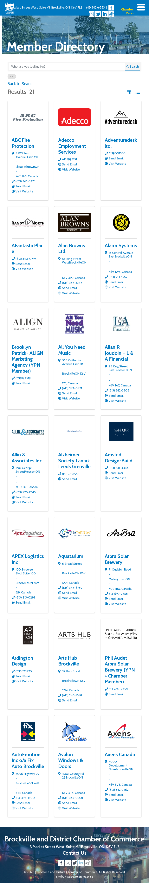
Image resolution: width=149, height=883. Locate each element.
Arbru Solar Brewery (117, 559)
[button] (129, 92)
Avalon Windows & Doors (70, 760)
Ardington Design (22, 661)
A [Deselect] (12, 76)
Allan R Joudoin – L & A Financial (119, 353)
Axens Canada (120, 754)
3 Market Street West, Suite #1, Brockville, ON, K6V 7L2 (45, 7)
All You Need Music (72, 350)
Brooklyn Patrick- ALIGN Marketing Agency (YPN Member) (27, 359)
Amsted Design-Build (119, 458)
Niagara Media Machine (79, 876)
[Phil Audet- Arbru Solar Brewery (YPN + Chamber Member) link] (121, 634)
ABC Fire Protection (23, 143)
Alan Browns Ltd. (71, 248)
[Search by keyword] (67, 66)
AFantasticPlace (27, 248)
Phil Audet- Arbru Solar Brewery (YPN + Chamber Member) (120, 670)
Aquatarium (70, 556)
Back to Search (20, 83)
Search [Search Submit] (132, 66)
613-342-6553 (95, 7)
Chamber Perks (127, 11)
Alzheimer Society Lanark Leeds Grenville (74, 460)
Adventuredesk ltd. (121, 143)
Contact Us (75, 853)
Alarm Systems (121, 245)
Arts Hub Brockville (68, 661)
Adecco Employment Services (72, 146)
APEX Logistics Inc (28, 559)
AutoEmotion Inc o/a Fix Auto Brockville (28, 760)
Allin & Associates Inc (27, 458)
